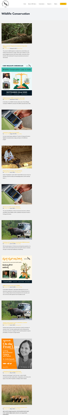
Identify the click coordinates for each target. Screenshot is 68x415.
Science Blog (19, 48)
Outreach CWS (6, 48)
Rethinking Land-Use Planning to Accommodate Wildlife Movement (16, 242)
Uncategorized (18, 172)
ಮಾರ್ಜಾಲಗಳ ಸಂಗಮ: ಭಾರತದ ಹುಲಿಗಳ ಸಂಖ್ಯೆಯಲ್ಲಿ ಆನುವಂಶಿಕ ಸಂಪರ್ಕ (15, 407)
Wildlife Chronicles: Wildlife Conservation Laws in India (14, 98)
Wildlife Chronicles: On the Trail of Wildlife (11, 285)
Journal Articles (18, 208)
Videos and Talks (21, 99)
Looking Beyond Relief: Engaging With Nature (12, 371)
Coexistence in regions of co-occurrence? (11, 132)
